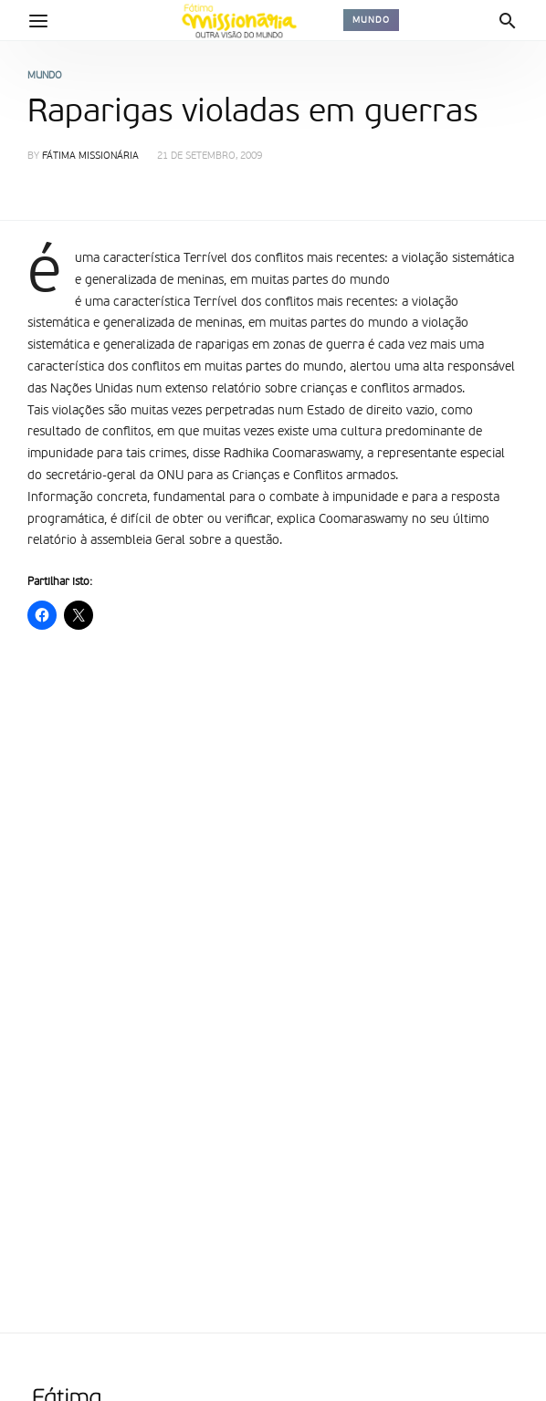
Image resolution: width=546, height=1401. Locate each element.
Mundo (371, 20)
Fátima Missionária (90, 157)
